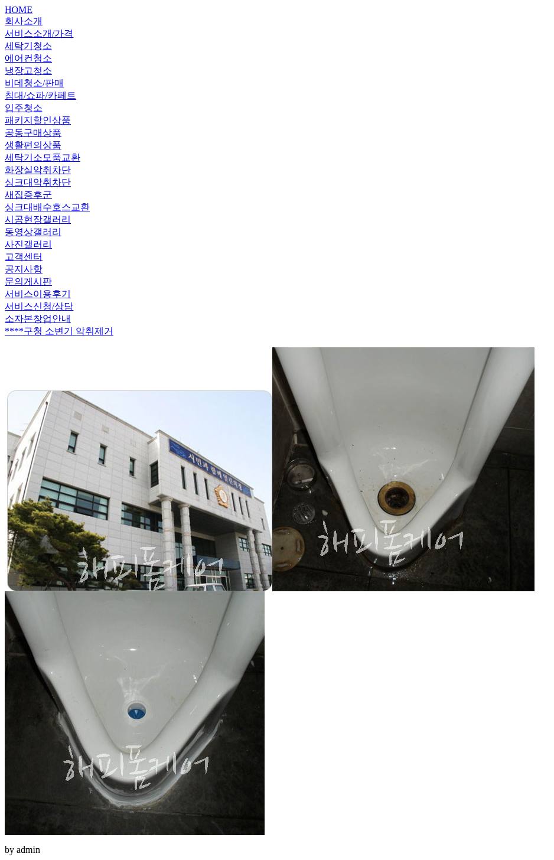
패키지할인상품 (38, 120)
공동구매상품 (33, 133)
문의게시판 (28, 281)
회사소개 (24, 21)
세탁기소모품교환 (42, 157)
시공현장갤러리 (38, 219)
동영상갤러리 (33, 232)
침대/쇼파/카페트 (40, 95)
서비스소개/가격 (39, 33)
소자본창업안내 (38, 319)
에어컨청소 (28, 58)
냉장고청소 (28, 71)
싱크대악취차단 (38, 182)
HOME (18, 10)
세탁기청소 (28, 46)
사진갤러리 (28, 244)
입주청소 (24, 108)
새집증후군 (28, 195)
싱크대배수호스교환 (47, 207)
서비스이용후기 (38, 294)
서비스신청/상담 (39, 306)
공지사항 (24, 269)
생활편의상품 (33, 145)
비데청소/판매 (34, 83)
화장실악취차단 (38, 170)
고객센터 (24, 257)
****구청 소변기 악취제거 (59, 331)
